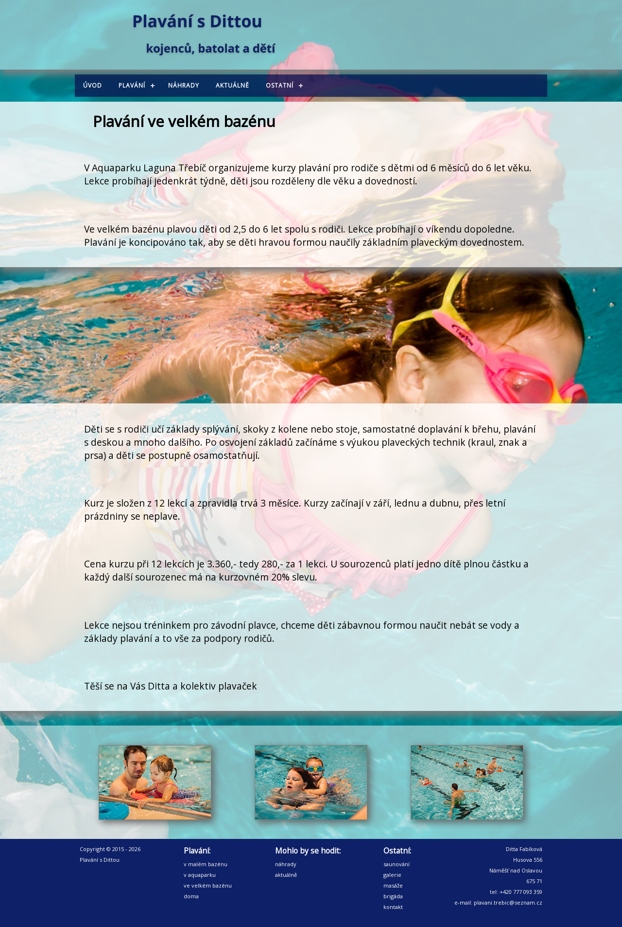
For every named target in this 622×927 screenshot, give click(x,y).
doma (191, 896)
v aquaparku (200, 874)
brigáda (393, 896)
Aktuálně (232, 85)
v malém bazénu (205, 864)
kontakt (393, 906)
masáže (393, 885)
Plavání (132, 85)
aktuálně (286, 874)
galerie (392, 874)
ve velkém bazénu (208, 885)
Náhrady (183, 85)
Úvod (92, 85)
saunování (396, 864)
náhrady (285, 864)
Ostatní (280, 85)
